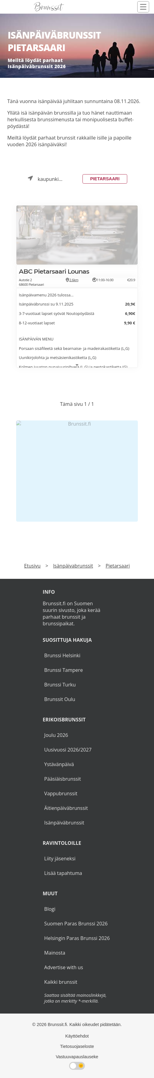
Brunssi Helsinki (62, 655)
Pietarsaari (104, 178)
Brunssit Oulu (59, 699)
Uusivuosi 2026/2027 (67, 749)
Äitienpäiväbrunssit (66, 808)
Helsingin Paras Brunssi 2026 (77, 938)
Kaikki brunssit (60, 982)
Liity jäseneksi (59, 858)
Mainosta (54, 952)
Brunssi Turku (59, 684)
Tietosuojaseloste (77, 1046)
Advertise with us (63, 967)
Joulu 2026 (56, 735)
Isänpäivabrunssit (73, 565)
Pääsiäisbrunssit (62, 779)
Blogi (49, 909)
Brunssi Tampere (63, 670)
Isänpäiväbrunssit (64, 822)
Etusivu (32, 565)
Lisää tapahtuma (63, 873)
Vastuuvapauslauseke (77, 1056)
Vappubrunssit (60, 793)
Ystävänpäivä (59, 764)
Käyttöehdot (77, 1036)
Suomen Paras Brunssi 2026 (75, 923)
